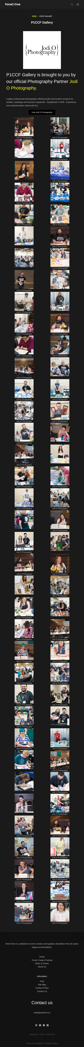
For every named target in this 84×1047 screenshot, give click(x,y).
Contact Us (42, 991)
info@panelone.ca (42, 1013)
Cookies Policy (42, 988)
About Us (42, 967)
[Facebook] (36, 1025)
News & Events (42, 963)
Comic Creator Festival (42, 960)
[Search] (72, 4)
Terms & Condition (34, 1043)
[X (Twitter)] (40, 1025)
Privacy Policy (51, 1043)
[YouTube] (48, 1025)
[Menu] (78, 4)
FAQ (42, 981)
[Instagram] (44, 1025)
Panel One (12, 4)
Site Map (42, 985)
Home (42, 957)
